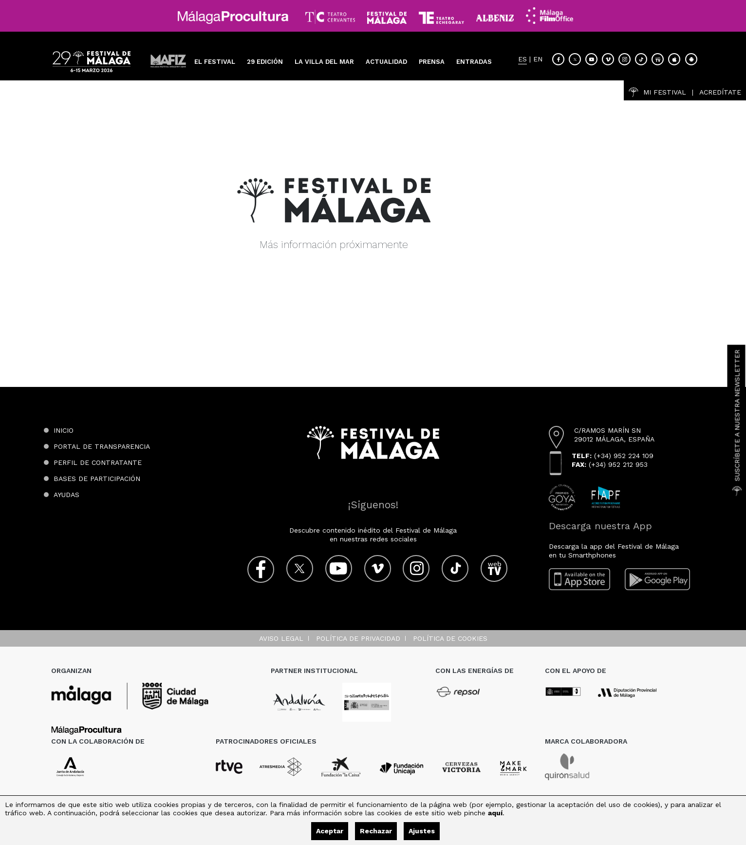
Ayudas (66, 495)
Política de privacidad (358, 638)
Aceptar (329, 831)
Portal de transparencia (102, 446)
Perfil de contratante (98, 462)
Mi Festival (657, 92)
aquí (495, 813)
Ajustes (422, 831)
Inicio (64, 430)
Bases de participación (97, 478)
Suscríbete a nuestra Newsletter (737, 422)
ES (522, 59)
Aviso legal (281, 638)
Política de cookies (450, 638)
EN (537, 59)
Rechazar (376, 831)
